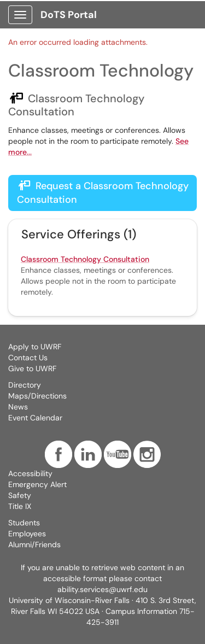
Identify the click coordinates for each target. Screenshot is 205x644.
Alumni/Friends (34, 544)
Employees (27, 533)
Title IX (19, 506)
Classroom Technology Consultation (85, 259)
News (18, 407)
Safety (19, 495)
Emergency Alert (37, 484)
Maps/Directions (37, 396)
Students (24, 523)
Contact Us (28, 357)
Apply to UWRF (34, 347)
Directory (24, 385)
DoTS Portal (68, 14)
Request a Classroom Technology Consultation (103, 192)
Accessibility (30, 473)
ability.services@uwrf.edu (102, 589)
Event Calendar (35, 418)
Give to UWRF (32, 368)
